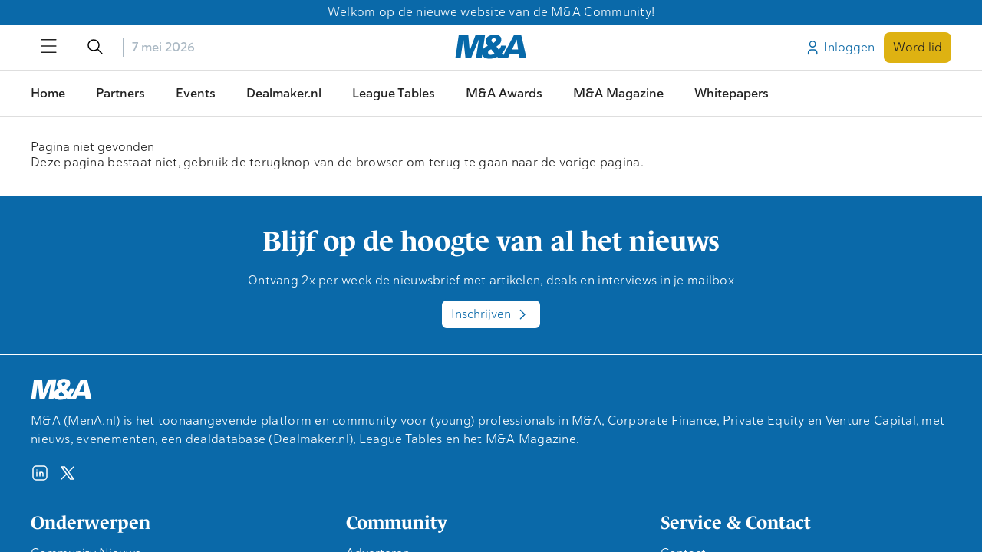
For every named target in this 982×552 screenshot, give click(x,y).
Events (196, 93)
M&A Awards (504, 93)
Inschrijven (491, 314)
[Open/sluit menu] (49, 47)
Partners (120, 93)
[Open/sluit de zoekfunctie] (95, 47)
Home (48, 93)
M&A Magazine (618, 93)
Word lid (917, 47)
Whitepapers (731, 93)
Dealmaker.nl (283, 93)
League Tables (393, 93)
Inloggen (839, 47)
